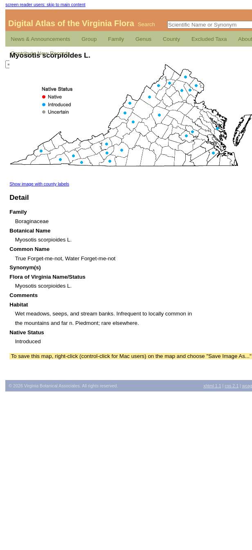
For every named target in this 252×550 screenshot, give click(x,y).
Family (116, 39)
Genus (143, 39)
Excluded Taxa (209, 39)
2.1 (232, 385)
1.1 (212, 385)
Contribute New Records (40, 53)
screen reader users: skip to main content (45, 4)
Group (89, 39)
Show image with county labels (39, 183)
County (171, 39)
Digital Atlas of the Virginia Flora (71, 23)
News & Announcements (40, 39)
